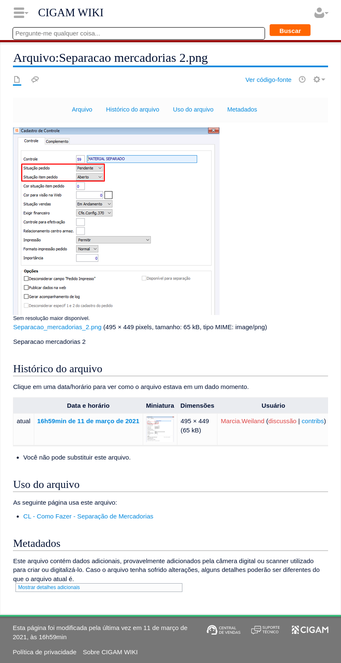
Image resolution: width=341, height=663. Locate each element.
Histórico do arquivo (132, 109)
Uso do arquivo (193, 109)
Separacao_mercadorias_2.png (57, 326)
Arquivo (82, 109)
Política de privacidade (44, 651)
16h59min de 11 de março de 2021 (88, 420)
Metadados (242, 109)
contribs (313, 420)
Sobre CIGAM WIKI (110, 651)
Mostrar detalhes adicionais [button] (49, 587)
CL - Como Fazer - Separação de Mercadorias (88, 516)
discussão (282, 420)
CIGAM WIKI (71, 12)
